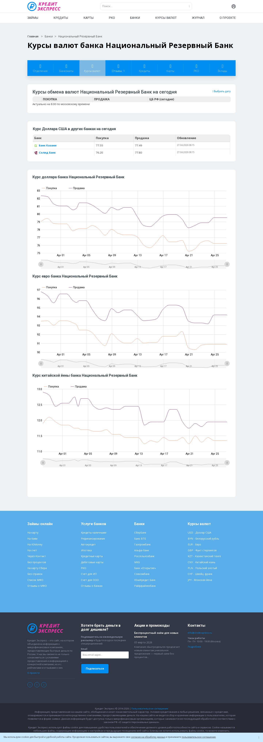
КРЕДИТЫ (61, 18)
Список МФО (35, 580)
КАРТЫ (88, 18)
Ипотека (86, 551)
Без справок (35, 574)
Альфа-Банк (141, 551)
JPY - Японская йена (200, 580)
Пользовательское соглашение (149, 709)
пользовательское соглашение (199, 737)
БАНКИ (135, 18)
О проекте (33, 673)
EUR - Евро (194, 545)
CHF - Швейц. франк (200, 574)
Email (84, 649)
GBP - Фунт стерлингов (202, 551)
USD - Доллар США (199, 533)
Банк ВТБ (140, 539)
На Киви (32, 539)
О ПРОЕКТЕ (228, 18)
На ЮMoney (34, 545)
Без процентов (36, 562)
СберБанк (140, 533)
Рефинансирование (93, 539)
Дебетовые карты (92, 562)
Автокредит (88, 545)
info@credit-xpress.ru (200, 633)
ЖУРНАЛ (198, 18)
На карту (32, 533)
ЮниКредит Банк (144, 580)
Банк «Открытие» (145, 568)
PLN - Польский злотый (202, 568)
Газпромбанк (142, 545)
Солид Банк (45, 152)
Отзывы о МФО (37, 586)
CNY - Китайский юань (201, 562)
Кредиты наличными (93, 533)
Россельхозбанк (144, 557)
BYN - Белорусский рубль (203, 539)
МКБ (137, 562)
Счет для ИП (89, 574)
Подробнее (194, 647)
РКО (112, 18)
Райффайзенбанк (145, 586)
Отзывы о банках (91, 586)
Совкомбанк (142, 574)
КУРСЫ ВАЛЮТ (166, 18)
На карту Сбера (37, 568)
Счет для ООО (90, 580)
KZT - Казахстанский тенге (204, 557)
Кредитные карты (92, 557)
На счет (32, 551)
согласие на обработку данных (148, 737)
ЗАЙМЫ (32, 18)
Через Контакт (36, 557)
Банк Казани (45, 146)
